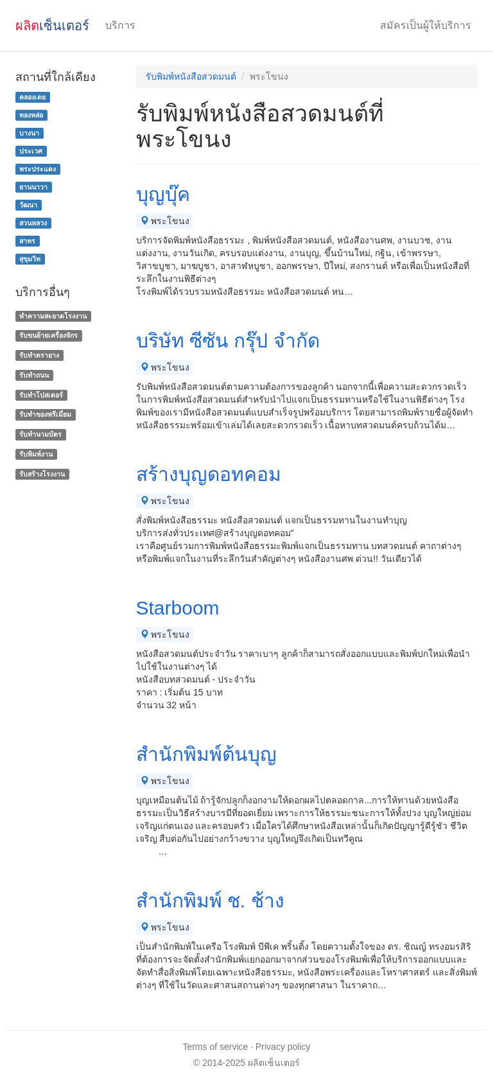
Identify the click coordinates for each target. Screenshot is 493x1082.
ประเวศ (30, 151)
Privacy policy (283, 1047)
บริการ (120, 25)
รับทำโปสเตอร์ (41, 395)
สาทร (27, 241)
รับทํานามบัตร (40, 434)
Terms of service (215, 1047)
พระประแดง (37, 169)
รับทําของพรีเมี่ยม (45, 415)
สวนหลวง (33, 223)
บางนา (29, 133)
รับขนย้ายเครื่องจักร (48, 335)
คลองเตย (32, 97)
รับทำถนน (34, 375)
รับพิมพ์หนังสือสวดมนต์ (191, 76)
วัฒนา (28, 205)
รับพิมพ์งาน (36, 454)
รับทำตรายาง (39, 355)
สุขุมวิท (29, 259)
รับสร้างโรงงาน (42, 474)
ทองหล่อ (31, 115)
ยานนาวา (33, 187)
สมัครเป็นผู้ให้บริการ (425, 25)
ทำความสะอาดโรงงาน (53, 316)
